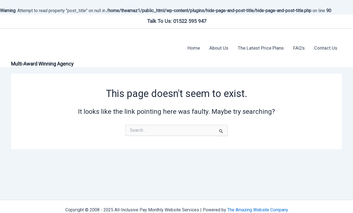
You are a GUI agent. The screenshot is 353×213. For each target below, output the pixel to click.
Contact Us (325, 48)
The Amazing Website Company (257, 209)
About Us (218, 48)
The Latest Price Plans (261, 48)
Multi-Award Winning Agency (42, 64)
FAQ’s (299, 48)
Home (194, 48)
